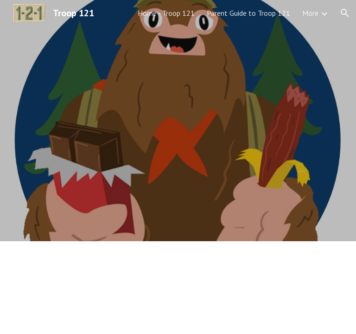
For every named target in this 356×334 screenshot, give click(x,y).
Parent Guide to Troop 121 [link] (248, 13)
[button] (345, 13)
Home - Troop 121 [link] (166, 13)
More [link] (310, 13)
